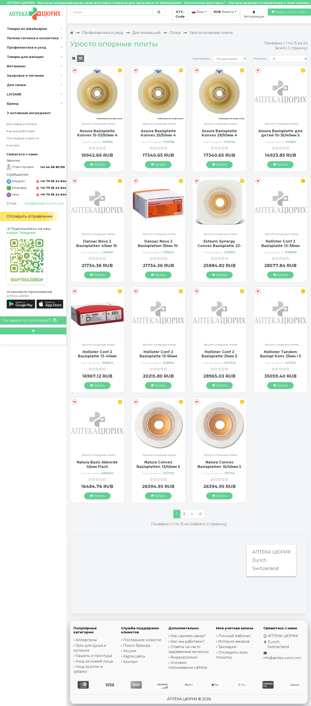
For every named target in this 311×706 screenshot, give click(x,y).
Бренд (13, 104)
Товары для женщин (25, 57)
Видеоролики (184, 657)
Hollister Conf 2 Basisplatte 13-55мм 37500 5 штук (158, 356)
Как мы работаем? (187, 641)
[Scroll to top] (33, 330)
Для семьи (16, 85)
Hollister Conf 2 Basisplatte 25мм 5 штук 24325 (219, 356)
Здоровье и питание (25, 76)
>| (200, 514)
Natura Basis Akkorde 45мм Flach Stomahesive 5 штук (97, 466)
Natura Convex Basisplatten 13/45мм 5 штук (158, 466)
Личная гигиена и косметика (33, 38)
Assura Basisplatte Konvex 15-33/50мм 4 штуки (97, 135)
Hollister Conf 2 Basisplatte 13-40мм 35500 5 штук (97, 356)
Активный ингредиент (29, 113)
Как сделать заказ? (188, 636)
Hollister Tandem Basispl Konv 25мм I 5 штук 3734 (280, 356)
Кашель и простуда (94, 656)
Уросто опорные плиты (211, 33)
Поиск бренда (136, 645)
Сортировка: (201, 58)
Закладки (227, 647)
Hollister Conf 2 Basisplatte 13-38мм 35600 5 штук (280, 245)
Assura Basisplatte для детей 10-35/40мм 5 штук (280, 135)
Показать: (260, 58)
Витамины (16, 66)
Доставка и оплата (22, 124)
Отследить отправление (30, 216)
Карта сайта (134, 656)
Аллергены (86, 640)
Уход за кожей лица (94, 661)
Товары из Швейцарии (27, 29)
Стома (175, 33)
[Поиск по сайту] (159, 12)
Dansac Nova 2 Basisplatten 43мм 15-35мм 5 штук (97, 245)
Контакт (13, 145)
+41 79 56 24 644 (51, 181)
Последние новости (23, 138)
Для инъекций (146, 33)
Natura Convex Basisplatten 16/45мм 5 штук (219, 466)
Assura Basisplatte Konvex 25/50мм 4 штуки (158, 135)
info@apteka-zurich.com (44, 204)
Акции (129, 651)
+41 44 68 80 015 (52, 167)
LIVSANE (14, 94)
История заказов (233, 641)
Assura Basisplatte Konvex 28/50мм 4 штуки (219, 135)
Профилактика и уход (26, 47)
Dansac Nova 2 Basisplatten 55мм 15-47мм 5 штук (158, 245)
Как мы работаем (21, 131)
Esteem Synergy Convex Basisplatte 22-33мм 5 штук (219, 245)
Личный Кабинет (234, 636)
